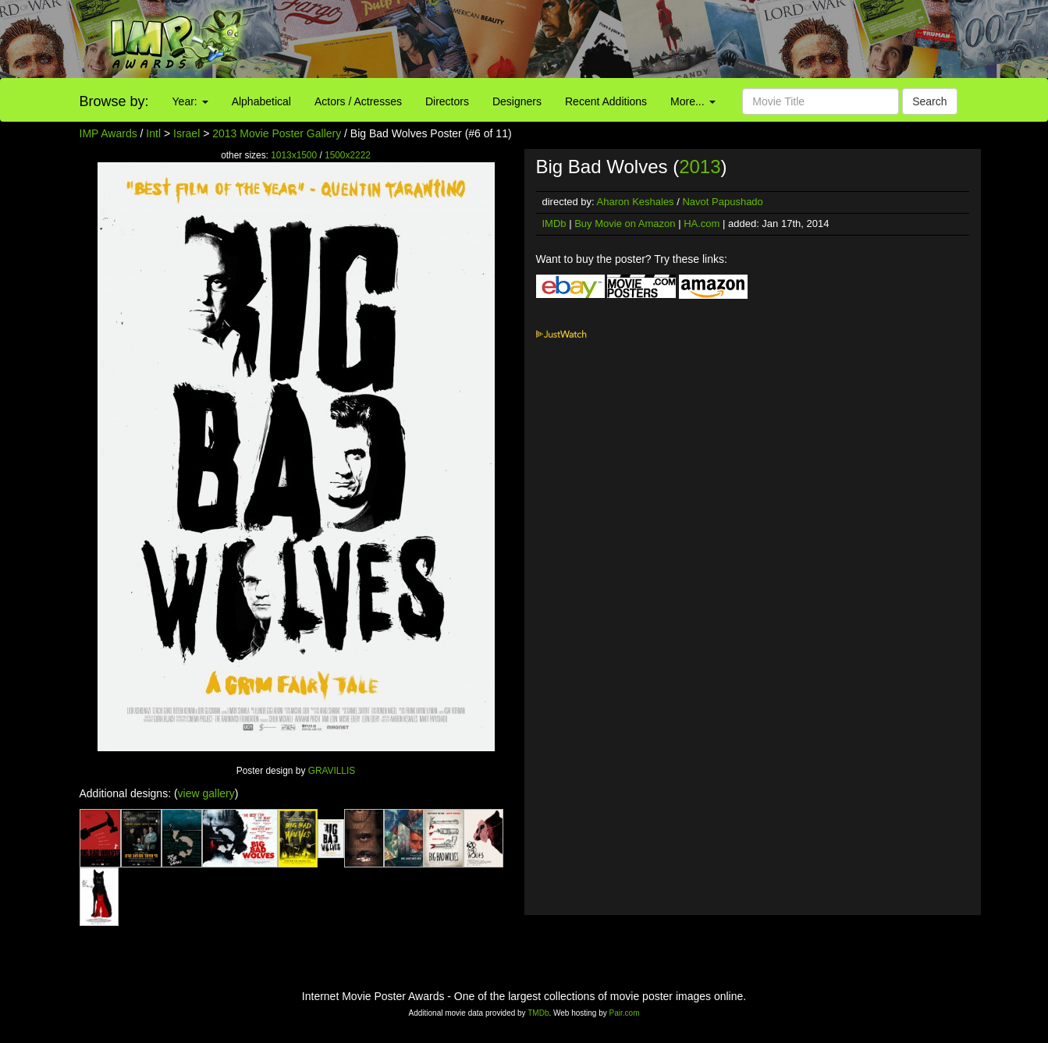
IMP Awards (108, 133)
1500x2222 (348, 155)
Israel (186, 133)
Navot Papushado (722, 202)
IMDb (554, 223)
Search (929, 101)
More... (692, 101)
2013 (699, 166)
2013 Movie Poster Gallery (276, 133)
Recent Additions (606, 101)
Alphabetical (261, 101)
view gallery (206, 793)
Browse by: (114, 101)
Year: (190, 101)
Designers (517, 101)
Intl (153, 133)
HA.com (701, 223)
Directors (447, 101)
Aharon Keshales (635, 202)
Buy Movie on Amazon (624, 223)
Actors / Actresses (358, 101)
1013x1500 (294, 155)
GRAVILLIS (332, 770)
